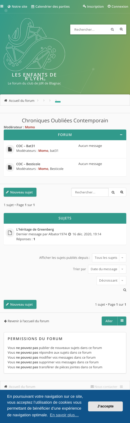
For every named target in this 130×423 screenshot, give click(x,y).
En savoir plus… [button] (64, 415)
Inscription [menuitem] (95, 6)
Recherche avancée (121, 29)
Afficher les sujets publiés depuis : (82, 257)
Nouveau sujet (21, 192)
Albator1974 (57, 234)
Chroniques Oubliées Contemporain (65, 120)
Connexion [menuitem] (120, 6)
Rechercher (112, 29)
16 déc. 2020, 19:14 (86, 234)
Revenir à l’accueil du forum (28, 321)
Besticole (56, 168)
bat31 (54, 150)
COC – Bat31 (25, 146)
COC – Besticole (28, 164)
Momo (30, 127)
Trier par (99, 269)
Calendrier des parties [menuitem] (50, 6)
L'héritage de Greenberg (35, 230)
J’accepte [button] (105, 406)
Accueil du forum (22, 386)
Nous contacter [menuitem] (106, 386)
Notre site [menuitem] (17, 6)
